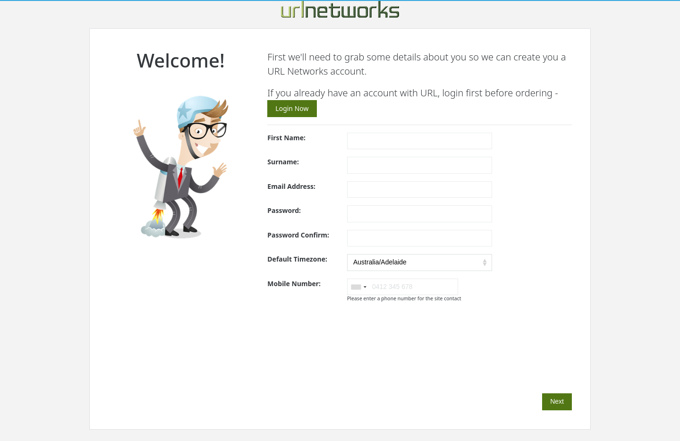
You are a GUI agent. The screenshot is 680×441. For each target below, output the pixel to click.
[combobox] (358, 287)
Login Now (291, 108)
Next (557, 401)
